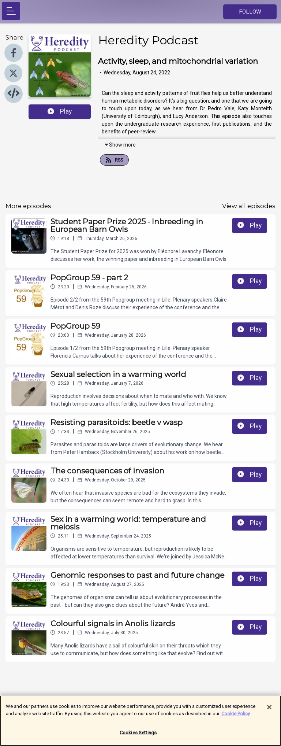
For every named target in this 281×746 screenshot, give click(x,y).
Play (60, 111)
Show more (120, 145)
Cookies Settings (138, 735)
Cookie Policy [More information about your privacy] (235, 716)
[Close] (269, 710)
